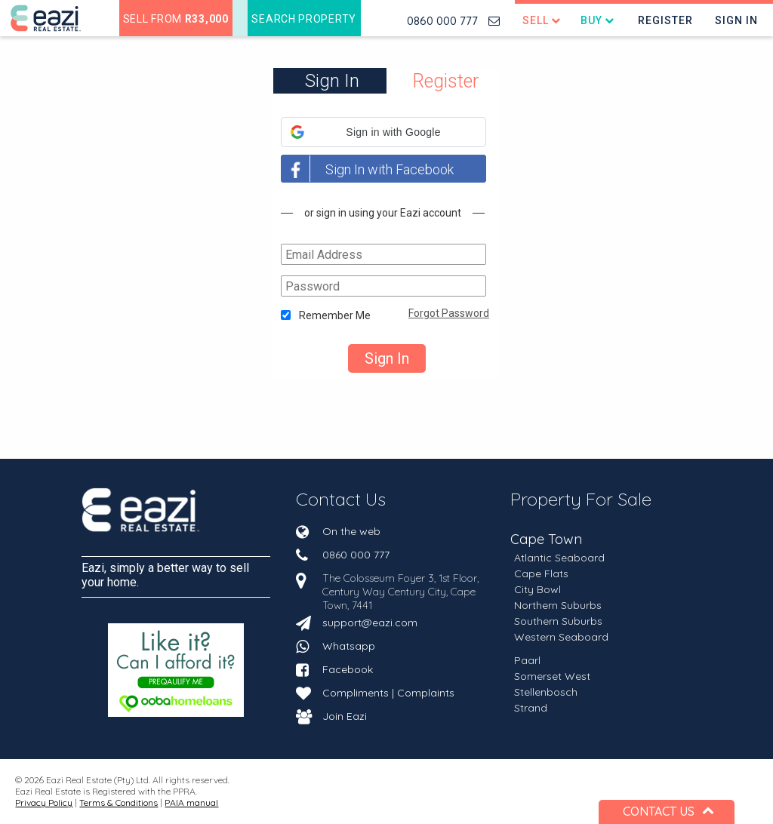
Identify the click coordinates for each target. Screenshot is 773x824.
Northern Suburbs (558, 605)
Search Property (303, 19)
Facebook (347, 669)
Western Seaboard (561, 637)
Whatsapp (348, 646)
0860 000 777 (442, 21)
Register (665, 20)
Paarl (527, 660)
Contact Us (341, 498)
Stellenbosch (545, 692)
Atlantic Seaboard (559, 557)
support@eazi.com (369, 622)
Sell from (176, 19)
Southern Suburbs (558, 621)
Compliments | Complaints (388, 692)
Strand (530, 708)
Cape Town (546, 540)
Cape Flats (541, 573)
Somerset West (552, 676)
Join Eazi (344, 716)
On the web (351, 531)
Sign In (736, 20)
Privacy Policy (43, 802)
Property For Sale (580, 498)
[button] (383, 132)
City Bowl (537, 589)
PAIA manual (191, 802)
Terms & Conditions (118, 802)
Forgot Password (448, 313)
